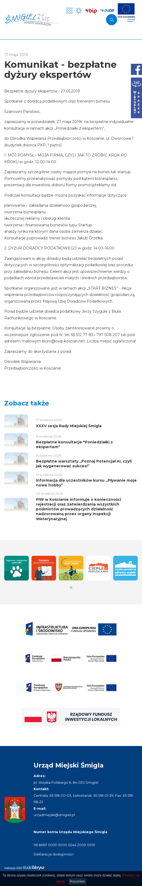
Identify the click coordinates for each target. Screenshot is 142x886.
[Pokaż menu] (131, 19)
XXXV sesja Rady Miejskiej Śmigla (69, 425)
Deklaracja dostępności (54, 854)
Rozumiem (77, 881)
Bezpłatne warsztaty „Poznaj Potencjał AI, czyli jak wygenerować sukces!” (84, 463)
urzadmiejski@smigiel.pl (54, 815)
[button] (71, 587)
